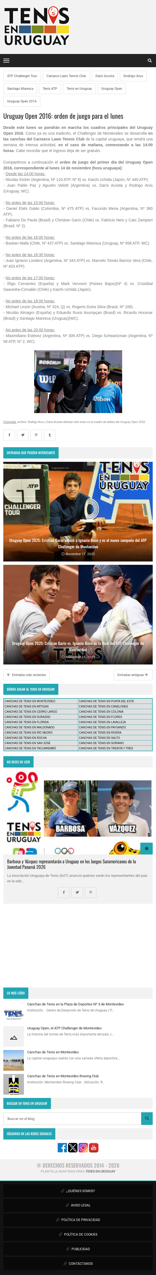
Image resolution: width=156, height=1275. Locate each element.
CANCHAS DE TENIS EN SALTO (99, 737)
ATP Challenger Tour (22, 76)
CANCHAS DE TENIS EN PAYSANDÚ (102, 727)
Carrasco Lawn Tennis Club (66, 76)
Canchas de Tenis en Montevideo (53, 1052)
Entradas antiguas (132, 675)
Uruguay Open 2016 (22, 101)
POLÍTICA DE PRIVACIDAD (78, 1220)
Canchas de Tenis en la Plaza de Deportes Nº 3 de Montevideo (75, 1004)
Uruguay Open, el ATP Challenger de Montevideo (64, 1028)
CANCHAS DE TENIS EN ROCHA (26, 737)
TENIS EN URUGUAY (100, 1171)
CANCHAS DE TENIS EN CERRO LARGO (31, 711)
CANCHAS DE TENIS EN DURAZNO (28, 716)
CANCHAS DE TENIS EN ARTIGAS (27, 706)
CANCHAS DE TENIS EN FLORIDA (27, 722)
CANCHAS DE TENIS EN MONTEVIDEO (30, 701)
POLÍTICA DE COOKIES (78, 1234)
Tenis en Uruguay (79, 89)
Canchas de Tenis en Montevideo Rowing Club (63, 1076)
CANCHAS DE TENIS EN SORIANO (101, 743)
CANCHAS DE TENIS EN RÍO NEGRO (29, 732)
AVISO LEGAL (78, 1205)
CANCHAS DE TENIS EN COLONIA (101, 711)
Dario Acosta (104, 76)
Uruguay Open (111, 89)
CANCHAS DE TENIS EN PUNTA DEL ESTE (106, 701)
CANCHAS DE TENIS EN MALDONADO (30, 727)
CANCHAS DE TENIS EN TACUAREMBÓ (30, 748)
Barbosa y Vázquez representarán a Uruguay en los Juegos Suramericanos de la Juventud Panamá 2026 (71, 864)
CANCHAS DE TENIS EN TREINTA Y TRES (106, 748)
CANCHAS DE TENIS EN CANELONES (103, 706)
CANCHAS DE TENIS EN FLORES (100, 716)
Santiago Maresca (20, 89)
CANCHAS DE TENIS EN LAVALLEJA (102, 722)
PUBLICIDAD (78, 1249)
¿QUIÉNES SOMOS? (78, 1191)
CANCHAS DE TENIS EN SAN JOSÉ (28, 743)
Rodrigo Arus (133, 76)
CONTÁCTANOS (78, 1264)
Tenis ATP (50, 89)
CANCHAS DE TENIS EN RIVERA (100, 732)
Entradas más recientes (26, 675)
